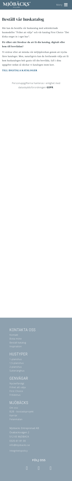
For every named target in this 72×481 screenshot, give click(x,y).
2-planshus (15, 366)
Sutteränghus (17, 370)
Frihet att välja (17, 387)
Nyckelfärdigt (16, 383)
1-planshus (15, 359)
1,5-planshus (16, 363)
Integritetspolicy (18, 450)
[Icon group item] (27, 468)
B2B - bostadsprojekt (21, 411)
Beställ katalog (17, 342)
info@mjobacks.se (19, 445)
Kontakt (13, 334)
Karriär (13, 415)
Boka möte (15, 338)
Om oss (13, 407)
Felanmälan (15, 419)
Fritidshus (15, 394)
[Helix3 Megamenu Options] (66, 4)
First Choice (16, 391)
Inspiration (15, 346)
